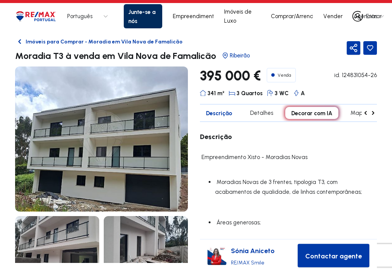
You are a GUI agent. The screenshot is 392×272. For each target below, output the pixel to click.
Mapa (358, 112)
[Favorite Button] (370, 48)
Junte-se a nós (141, 16)
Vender (333, 16)
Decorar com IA (311, 113)
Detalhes (261, 112)
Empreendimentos (193, 16)
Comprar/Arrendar (292, 16)
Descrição (219, 113)
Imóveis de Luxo (238, 16)
